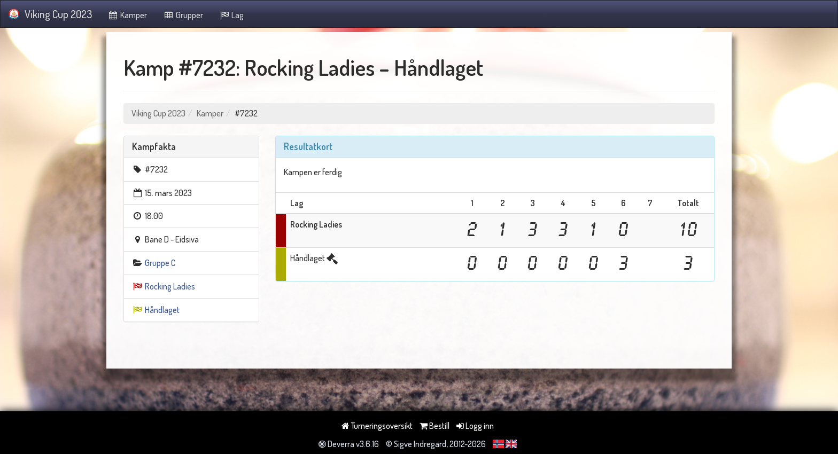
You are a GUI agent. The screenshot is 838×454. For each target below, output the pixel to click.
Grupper (183, 15)
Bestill (434, 425)
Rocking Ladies (170, 286)
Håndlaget (162, 309)
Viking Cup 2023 (50, 14)
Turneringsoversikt (377, 425)
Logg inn (475, 425)
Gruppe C (160, 262)
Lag (231, 15)
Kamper (128, 15)
